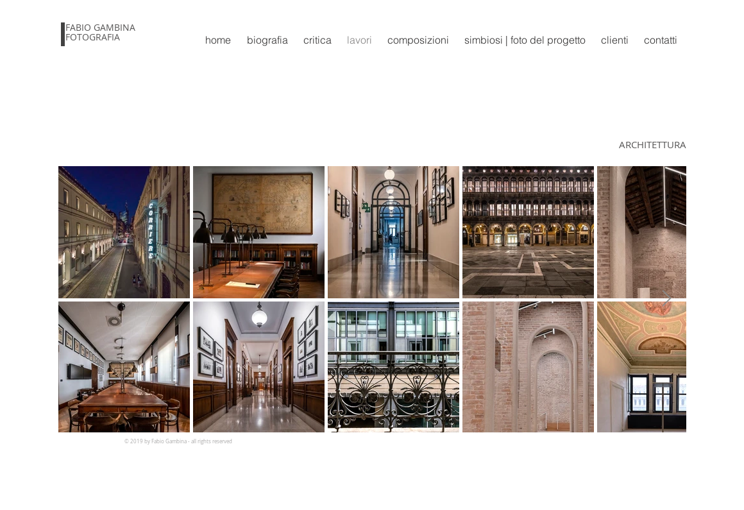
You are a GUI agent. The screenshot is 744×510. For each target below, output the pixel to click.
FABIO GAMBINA (100, 27)
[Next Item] (666, 298)
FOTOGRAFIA (92, 37)
